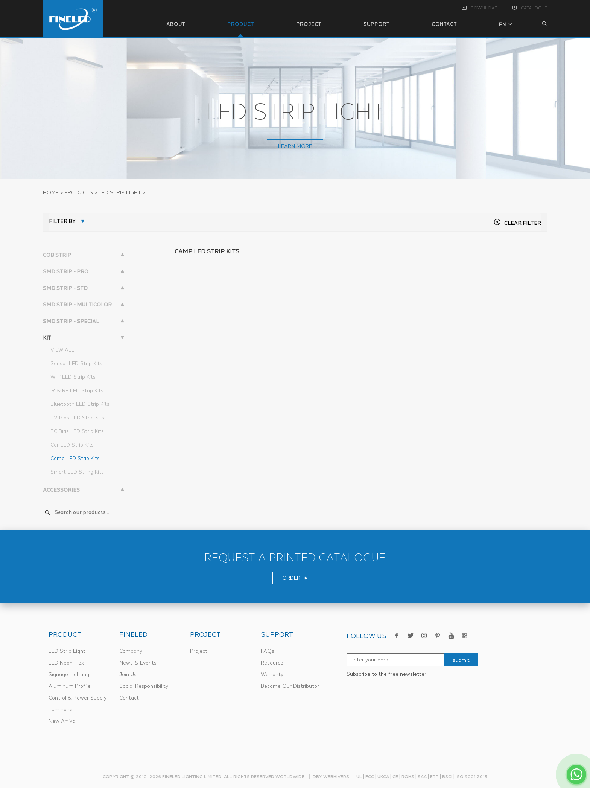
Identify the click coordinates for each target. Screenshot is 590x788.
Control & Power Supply (77, 697)
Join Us (128, 674)
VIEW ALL (62, 350)
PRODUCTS (78, 192)
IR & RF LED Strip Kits (76, 390)
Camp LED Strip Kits (75, 458)
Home (51, 192)
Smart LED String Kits (77, 472)
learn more (295, 146)
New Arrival (62, 721)
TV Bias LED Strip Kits (77, 418)
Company (130, 651)
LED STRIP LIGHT (120, 192)
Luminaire (61, 709)
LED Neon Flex (66, 662)
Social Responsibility (143, 686)
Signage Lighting (69, 674)
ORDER (295, 578)
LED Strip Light (67, 651)
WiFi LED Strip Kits (73, 377)
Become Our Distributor (290, 686)
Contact (129, 697)
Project (198, 651)
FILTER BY (62, 221)
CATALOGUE (529, 8)
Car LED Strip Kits (72, 445)
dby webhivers (331, 776)
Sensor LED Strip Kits (76, 363)
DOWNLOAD (480, 8)
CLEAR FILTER (517, 223)
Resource (272, 662)
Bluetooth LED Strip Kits (79, 404)
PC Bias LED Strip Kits (77, 431)
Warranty (272, 674)
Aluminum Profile (70, 686)
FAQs (267, 651)
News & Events (138, 662)
